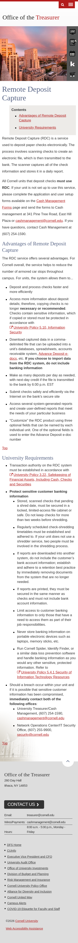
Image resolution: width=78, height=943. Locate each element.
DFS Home (14, 845)
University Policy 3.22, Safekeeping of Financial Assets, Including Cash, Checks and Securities (41, 479)
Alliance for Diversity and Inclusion (29, 891)
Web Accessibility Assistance (24, 928)
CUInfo (11, 850)
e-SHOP (72, 74)
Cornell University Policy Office (27, 885)
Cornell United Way (19, 897)
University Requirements (37, 127)
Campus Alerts (16, 903)
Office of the (30, 17)
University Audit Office (21, 862)
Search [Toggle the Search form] (63, 4)
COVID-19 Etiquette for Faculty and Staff (33, 909)
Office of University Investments (27, 868)
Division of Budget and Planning (27, 874)
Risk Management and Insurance (28, 879)
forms (72, 30)
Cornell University (26, 921)
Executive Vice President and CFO (29, 856)
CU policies (72, 41)
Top (4, 448)
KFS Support (72, 63)
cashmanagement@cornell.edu (39, 220)
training (72, 52)
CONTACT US (21, 804)
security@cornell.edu (33, 734)
